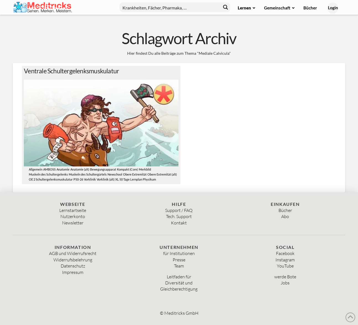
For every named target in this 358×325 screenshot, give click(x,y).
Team (179, 266)
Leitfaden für (179, 276)
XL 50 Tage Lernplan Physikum (135, 179)
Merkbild (145, 169)
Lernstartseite (72, 210)
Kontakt (179, 223)
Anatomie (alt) (79, 169)
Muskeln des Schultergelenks (48, 174)
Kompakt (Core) (127, 169)
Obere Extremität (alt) (162, 174)
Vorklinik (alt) (105, 179)
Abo (285, 216)
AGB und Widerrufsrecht (72, 253)
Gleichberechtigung (179, 289)
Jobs (285, 283)
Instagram (285, 259)
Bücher (285, 210)
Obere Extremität (135, 174)
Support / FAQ (179, 210)
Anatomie (63, 169)
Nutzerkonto (72, 216)
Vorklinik (90, 179)
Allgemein (35, 169)
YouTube (285, 266)
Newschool (115, 174)
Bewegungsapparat (103, 169)
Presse (179, 259)
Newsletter (72, 223)
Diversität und (179, 283)
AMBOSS (49, 169)
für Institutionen (179, 253)
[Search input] (170, 7)
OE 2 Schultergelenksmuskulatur (51, 179)
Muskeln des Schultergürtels (88, 174)
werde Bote (285, 276)
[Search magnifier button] (225, 7)
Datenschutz (73, 266)
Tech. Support (179, 216)
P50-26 (78, 179)
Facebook (285, 253)
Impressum (72, 272)
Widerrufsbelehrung (72, 259)
